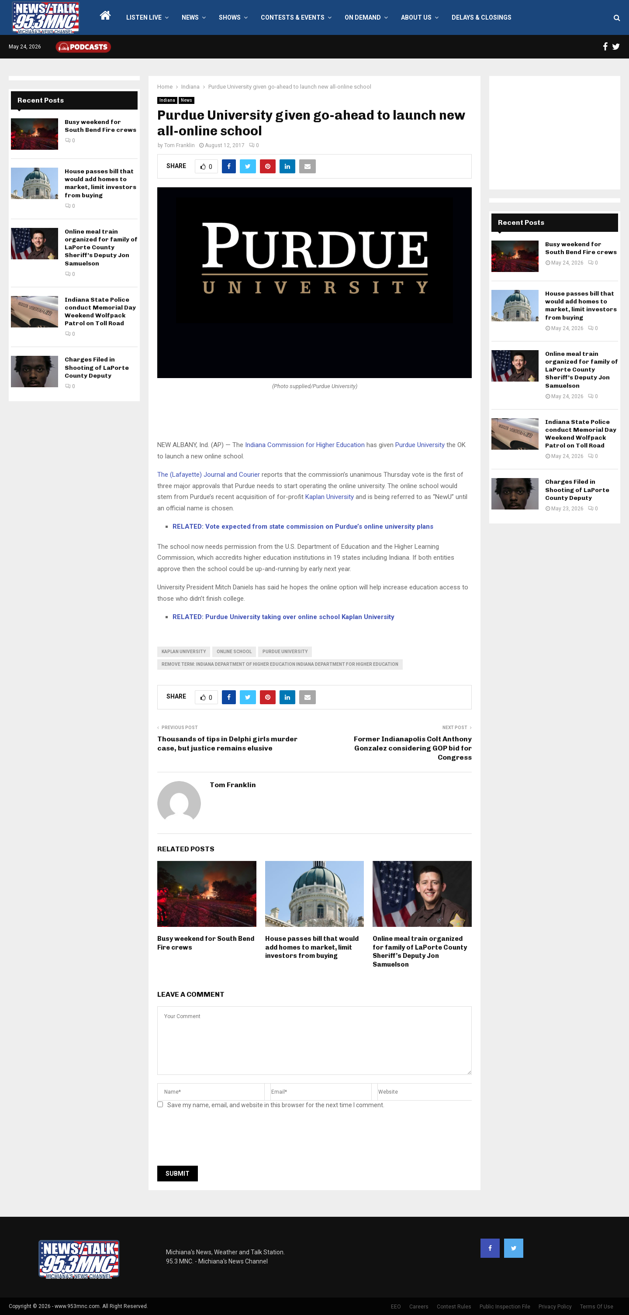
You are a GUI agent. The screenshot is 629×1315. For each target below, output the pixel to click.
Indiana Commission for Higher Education (305, 445)
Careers (419, 1307)
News (190, 17)
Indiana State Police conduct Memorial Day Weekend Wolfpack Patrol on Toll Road (100, 311)
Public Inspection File (505, 1307)
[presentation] (223, 1140)
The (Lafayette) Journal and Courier (208, 474)
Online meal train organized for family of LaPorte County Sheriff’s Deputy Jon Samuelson (420, 951)
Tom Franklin (179, 145)
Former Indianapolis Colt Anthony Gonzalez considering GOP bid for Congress (413, 748)
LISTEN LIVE (144, 17)
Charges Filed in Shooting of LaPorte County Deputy (97, 367)
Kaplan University (329, 497)
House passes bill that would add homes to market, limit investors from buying (312, 947)
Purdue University (420, 445)
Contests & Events (293, 17)
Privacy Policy (555, 1307)
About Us (416, 17)
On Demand (363, 17)
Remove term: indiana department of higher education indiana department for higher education (280, 664)
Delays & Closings (481, 17)
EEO (396, 1307)
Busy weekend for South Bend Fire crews (100, 126)
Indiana (167, 100)
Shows (230, 17)
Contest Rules (454, 1307)
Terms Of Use (596, 1307)
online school (234, 651)
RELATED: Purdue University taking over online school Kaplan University (283, 617)
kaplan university (184, 651)
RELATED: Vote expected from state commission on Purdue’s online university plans (303, 526)
